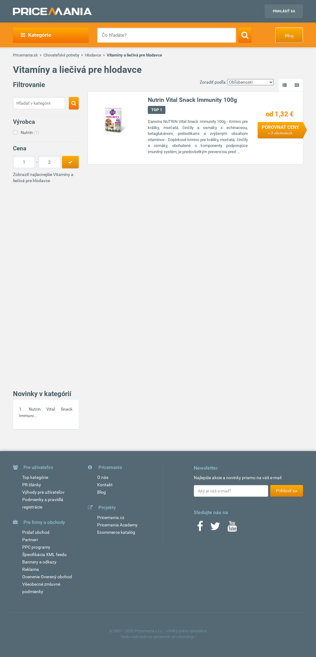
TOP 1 (156, 109)
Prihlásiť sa (284, 11)
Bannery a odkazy (39, 561)
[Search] (245, 34)
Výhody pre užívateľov (43, 492)
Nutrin (30, 132)
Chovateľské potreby (61, 55)
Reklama (30, 569)
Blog (289, 35)
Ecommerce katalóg (116, 532)
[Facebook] (200, 528)
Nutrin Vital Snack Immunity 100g (192, 99)
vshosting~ (186, 636)
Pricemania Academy (117, 524)
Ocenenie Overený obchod (47, 576)
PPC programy (36, 547)
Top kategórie (35, 477)
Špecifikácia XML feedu (44, 554)
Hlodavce (93, 55)
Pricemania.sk (25, 55)
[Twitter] (215, 528)
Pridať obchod (35, 532)
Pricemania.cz (110, 517)
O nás (102, 477)
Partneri (30, 539)
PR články (31, 484)
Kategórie (36, 35)
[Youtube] (232, 528)
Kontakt (105, 484)
